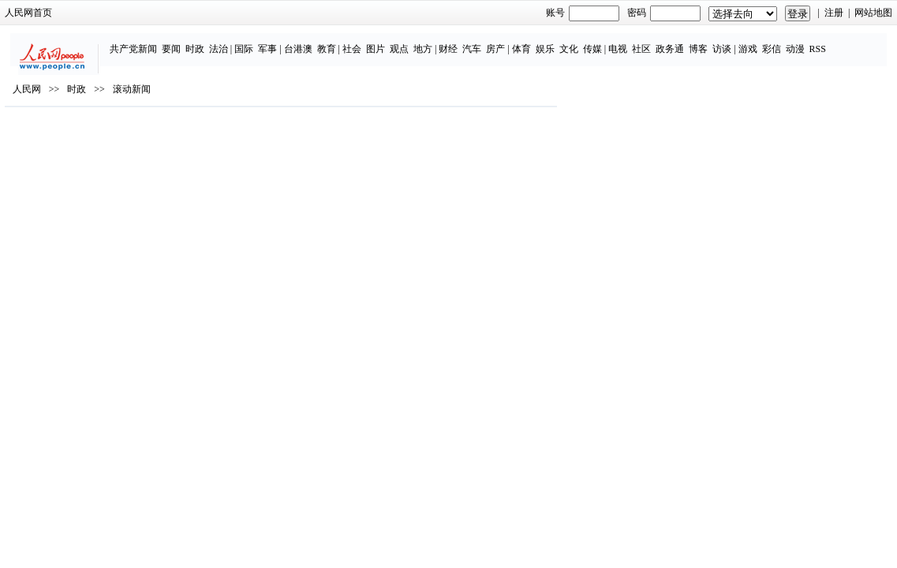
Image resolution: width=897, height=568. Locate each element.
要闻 (151, 41)
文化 (549, 41)
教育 (306, 41)
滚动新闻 (197, 134)
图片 (356, 41)
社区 (622, 41)
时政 (175, 41)
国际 (224, 41)
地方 (403, 41)
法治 (198, 41)
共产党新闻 (113, 41)
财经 (429, 41)
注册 (768, 12)
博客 (679, 41)
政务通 (651, 41)
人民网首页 (94, 12)
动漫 (775, 41)
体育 (501, 41)
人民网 (92, 134)
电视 (598, 41)
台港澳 (278, 41)
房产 (476, 41)
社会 (332, 41)
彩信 (751, 41)
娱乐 (525, 41)
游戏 (728, 41)
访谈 (702, 41)
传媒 (572, 41)
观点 (380, 41)
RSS (798, 41)
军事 (248, 41)
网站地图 (809, 12)
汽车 (452, 41)
